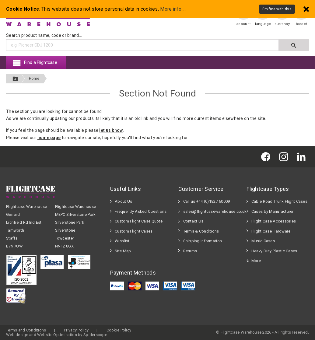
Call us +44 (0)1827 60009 (206, 201)
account (243, 24)
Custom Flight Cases (133, 231)
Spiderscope (95, 334)
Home (34, 78)
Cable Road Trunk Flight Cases (279, 201)
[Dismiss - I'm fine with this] (306, 9)
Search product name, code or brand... (44, 35)
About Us (123, 201)
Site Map (123, 251)
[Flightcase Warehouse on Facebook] (267, 156)
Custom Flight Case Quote (139, 221)
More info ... (173, 9)
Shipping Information (202, 241)
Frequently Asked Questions (140, 211)
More (256, 260)
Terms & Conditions (201, 231)
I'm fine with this (277, 9)
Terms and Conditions (26, 330)
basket (301, 24)
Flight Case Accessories (273, 221)
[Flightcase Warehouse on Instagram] (285, 156)
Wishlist (122, 241)
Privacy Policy (76, 330)
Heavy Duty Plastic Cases (274, 251)
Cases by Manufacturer (272, 211)
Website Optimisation (57, 334)
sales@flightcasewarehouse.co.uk (212, 211)
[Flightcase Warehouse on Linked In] (303, 156)
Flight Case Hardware (271, 231)
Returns (190, 251)
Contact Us (193, 221)
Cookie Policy (119, 330)
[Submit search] (294, 45)
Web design (17, 334)
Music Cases (263, 241)
